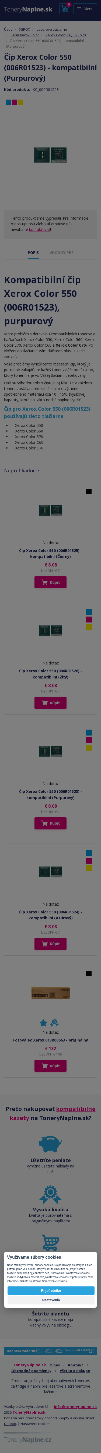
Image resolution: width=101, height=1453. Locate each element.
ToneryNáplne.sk (29, 1412)
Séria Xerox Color (25, 35)
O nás (55, 1365)
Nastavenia (51, 1300)
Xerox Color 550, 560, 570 (66, 35)
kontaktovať (39, 229)
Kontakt (75, 1365)
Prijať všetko (51, 1291)
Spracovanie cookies (54, 1281)
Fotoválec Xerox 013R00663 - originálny (50, 1040)
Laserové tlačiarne (52, 29)
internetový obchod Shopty (47, 1418)
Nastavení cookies (35, 1423)
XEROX (24, 29)
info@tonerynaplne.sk (75, 1406)
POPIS (33, 252)
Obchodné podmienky (31, 1370)
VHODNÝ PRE (62, 252)
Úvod (8, 29)
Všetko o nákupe (75, 1370)
